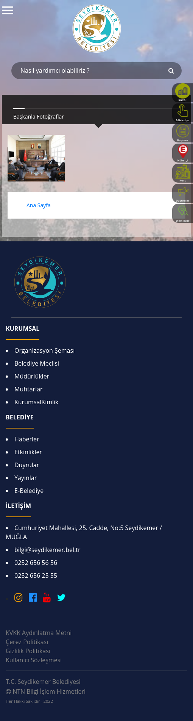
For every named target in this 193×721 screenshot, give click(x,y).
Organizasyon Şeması (44, 350)
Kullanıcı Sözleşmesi (34, 660)
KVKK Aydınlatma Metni (39, 633)
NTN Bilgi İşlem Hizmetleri (46, 695)
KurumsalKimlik (36, 402)
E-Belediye (29, 490)
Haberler (26, 439)
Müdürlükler (31, 376)
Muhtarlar (28, 389)
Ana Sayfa (38, 205)
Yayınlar (25, 478)
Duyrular (26, 465)
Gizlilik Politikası (28, 651)
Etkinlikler (28, 452)
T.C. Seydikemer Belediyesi (43, 681)
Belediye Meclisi (36, 363)
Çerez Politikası (27, 642)
